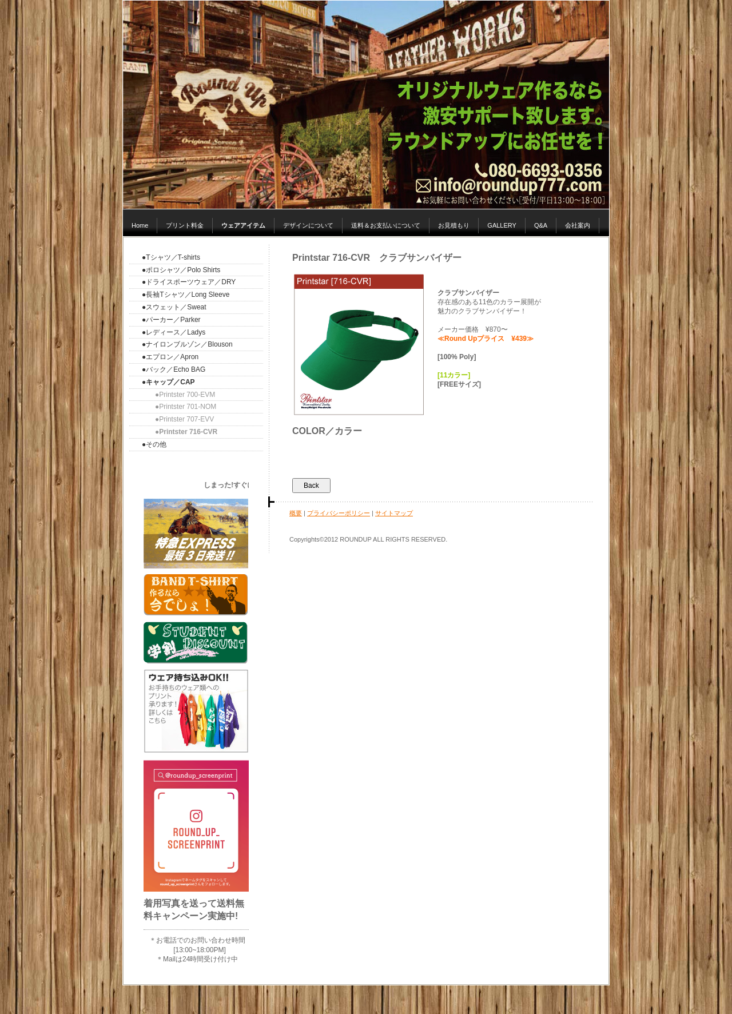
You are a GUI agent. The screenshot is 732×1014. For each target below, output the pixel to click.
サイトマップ (394, 513)
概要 (295, 513)
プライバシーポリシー (338, 513)
